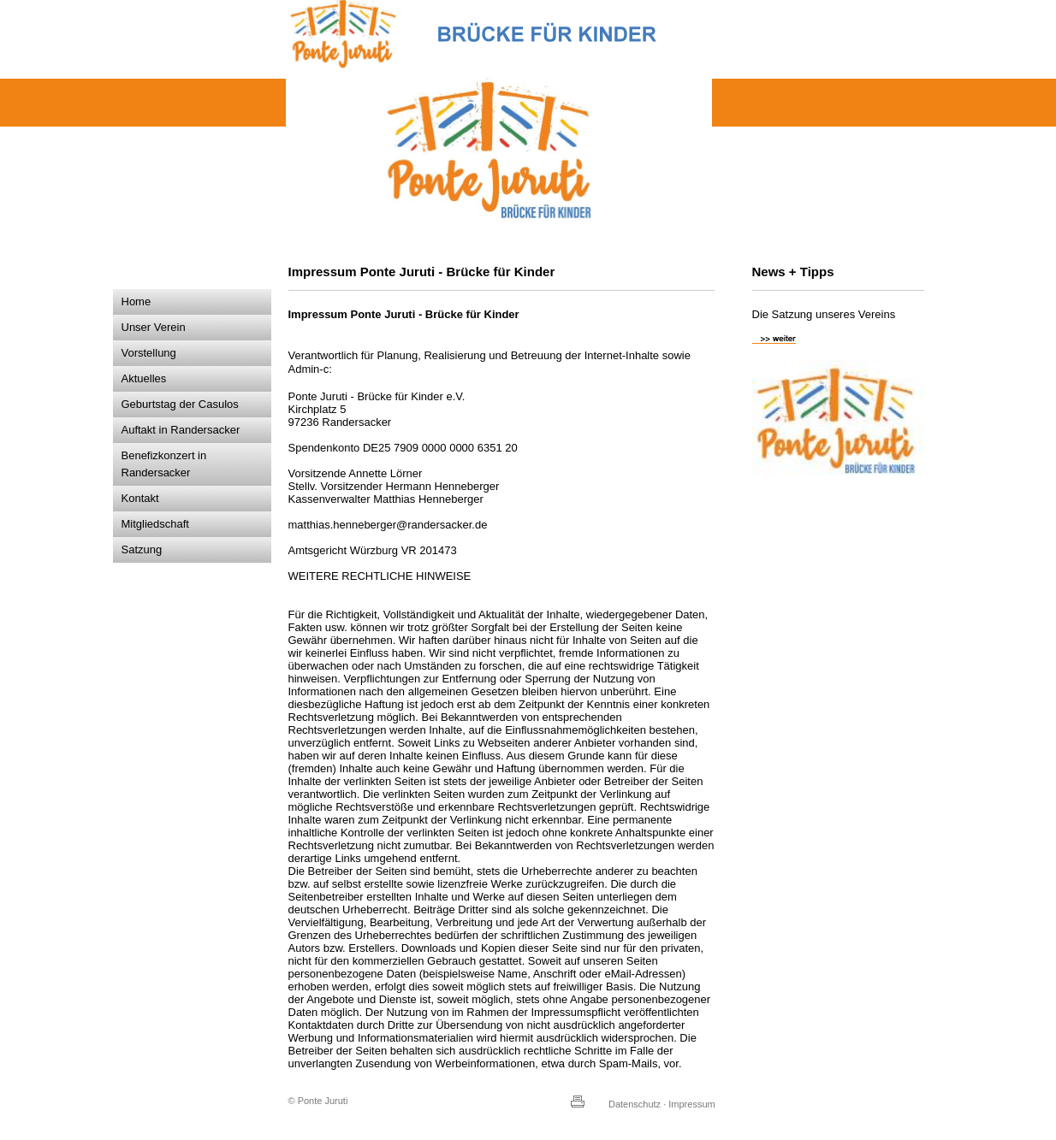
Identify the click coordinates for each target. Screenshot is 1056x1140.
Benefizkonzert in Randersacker (164, 464)
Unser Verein (154, 327)
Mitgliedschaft (155, 523)
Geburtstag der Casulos (180, 404)
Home (136, 301)
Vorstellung (149, 352)
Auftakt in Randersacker (181, 429)
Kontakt (140, 498)
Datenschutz (634, 1104)
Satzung (142, 549)
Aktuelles (144, 378)
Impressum (691, 1104)
